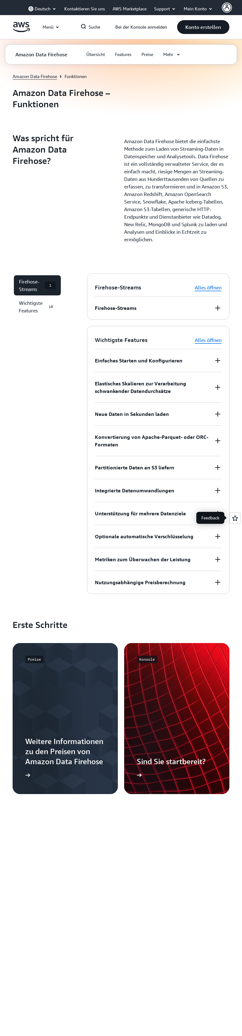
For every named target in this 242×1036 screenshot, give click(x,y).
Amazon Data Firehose (35, 76)
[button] (203, 27)
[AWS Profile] (227, 8)
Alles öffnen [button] (208, 287)
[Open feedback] (235, 518)
